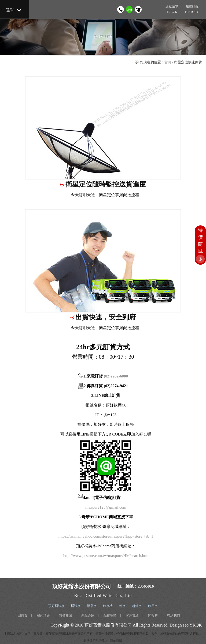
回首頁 (22, 615)
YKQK (195, 625)
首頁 (167, 62)
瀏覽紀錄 (192, 9)
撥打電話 (120, 9)
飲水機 (108, 606)
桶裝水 (75, 606)
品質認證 (110, 615)
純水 (122, 606)
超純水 (137, 606)
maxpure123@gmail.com (105, 507)
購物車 (138, 9)
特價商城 (65, 615)
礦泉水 (92, 606)
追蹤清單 (172, 9)
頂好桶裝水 (56, 606)
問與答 (153, 615)
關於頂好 (43, 615)
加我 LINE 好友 (129, 9)
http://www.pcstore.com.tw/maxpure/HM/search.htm (105, 555)
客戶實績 (132, 615)
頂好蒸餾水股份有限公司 (108, 625)
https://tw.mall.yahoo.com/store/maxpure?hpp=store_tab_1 (105, 536)
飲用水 (153, 606)
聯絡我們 (173, 615)
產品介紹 (87, 615)
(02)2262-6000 (116, 376)
